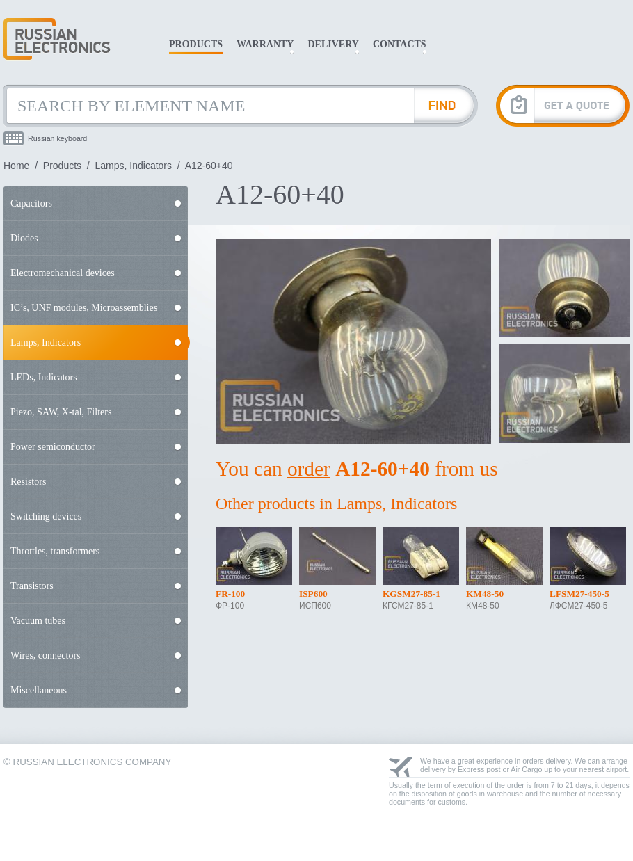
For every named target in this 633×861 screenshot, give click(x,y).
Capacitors (31, 203)
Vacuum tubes (37, 620)
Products (196, 44)
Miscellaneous (38, 690)
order (308, 469)
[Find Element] (446, 105)
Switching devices (45, 516)
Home (16, 165)
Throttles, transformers (54, 551)
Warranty (265, 44)
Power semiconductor (52, 447)
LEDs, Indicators (43, 377)
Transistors (32, 586)
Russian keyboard (57, 138)
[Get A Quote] (563, 105)
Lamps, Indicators (134, 165)
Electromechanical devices (62, 273)
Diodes (24, 238)
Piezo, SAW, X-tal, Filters (60, 412)
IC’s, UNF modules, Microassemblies (83, 308)
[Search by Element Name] (208, 105)
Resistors (28, 481)
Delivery (332, 44)
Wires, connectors (45, 655)
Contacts (399, 44)
